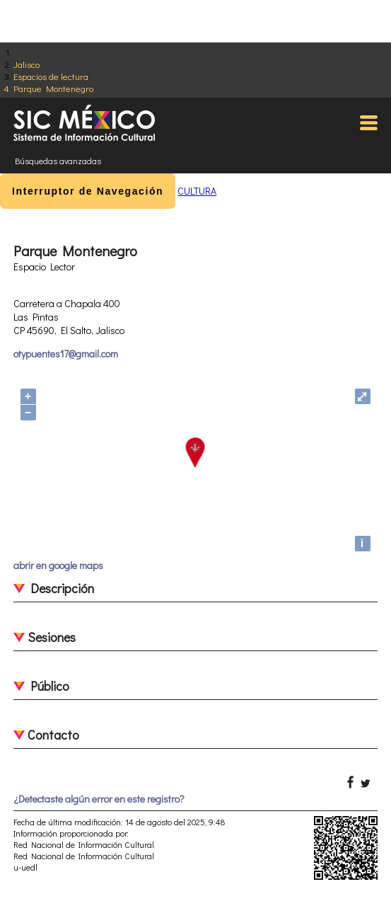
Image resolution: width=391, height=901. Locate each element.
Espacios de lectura (50, 76)
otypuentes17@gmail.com (65, 353)
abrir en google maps (58, 565)
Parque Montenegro (53, 88)
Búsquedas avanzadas (58, 160)
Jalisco (26, 64)
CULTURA (196, 190)
